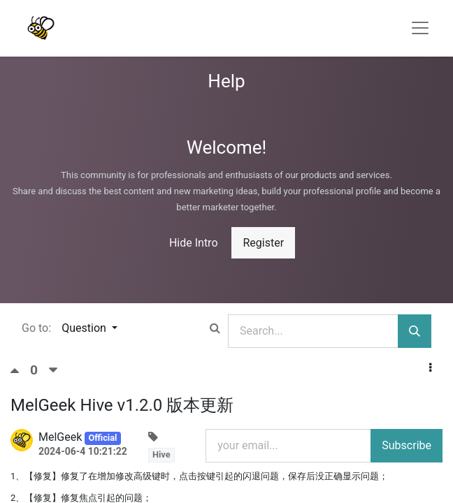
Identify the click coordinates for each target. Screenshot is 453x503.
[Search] (414, 331)
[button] (430, 368)
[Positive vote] (20, 370)
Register (263, 242)
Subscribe (406, 445)
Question (85, 328)
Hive (161, 454)
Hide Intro (193, 242)
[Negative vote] (53, 370)
